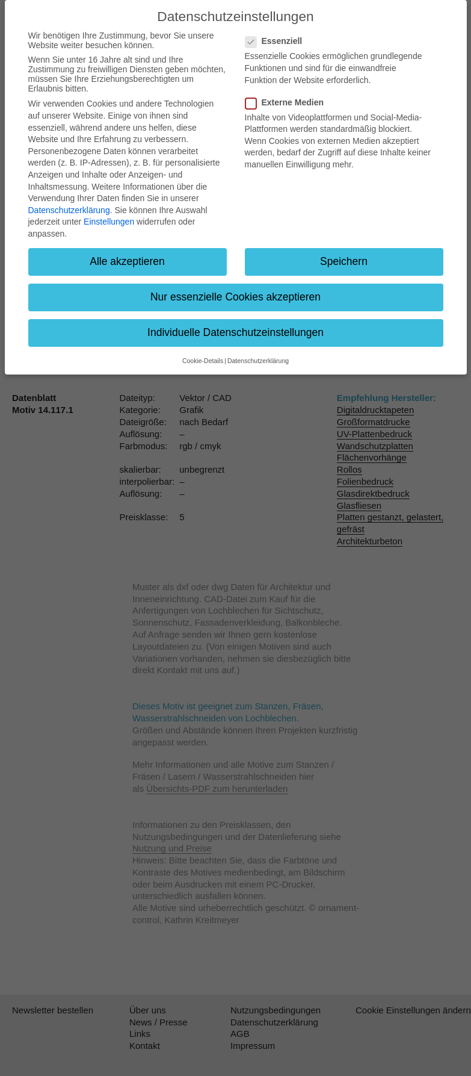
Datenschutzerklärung (69, 210)
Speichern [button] (344, 261)
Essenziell (277, 41)
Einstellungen (109, 221)
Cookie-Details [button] (202, 360)
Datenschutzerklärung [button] (258, 360)
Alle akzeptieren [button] (127, 261)
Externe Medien (288, 102)
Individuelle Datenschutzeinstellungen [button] (235, 332)
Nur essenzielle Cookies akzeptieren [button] (235, 297)
